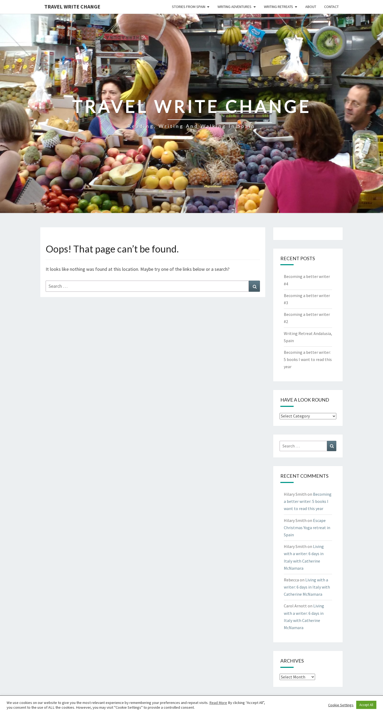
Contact (331, 6)
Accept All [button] (366, 705)
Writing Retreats (278, 6)
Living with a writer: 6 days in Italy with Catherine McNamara (307, 587)
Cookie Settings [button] (341, 705)
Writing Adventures (234, 6)
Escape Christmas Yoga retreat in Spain (307, 527)
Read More (218, 702)
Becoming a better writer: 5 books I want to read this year (308, 359)
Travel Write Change (72, 6)
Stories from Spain (188, 6)
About (310, 6)
